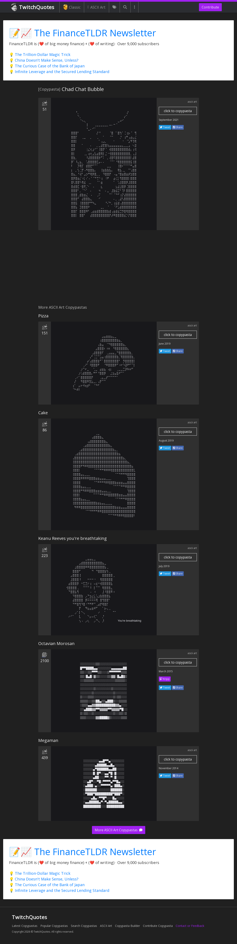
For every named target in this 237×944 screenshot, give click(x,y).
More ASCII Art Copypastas (118, 830)
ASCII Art (96, 7)
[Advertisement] (118, 269)
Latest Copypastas (24, 926)
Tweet (165, 127)
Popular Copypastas (54, 926)
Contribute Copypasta (158, 926)
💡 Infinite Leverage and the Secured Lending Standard (59, 71)
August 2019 (166, 440)
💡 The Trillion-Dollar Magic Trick (39, 54)
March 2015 (166, 671)
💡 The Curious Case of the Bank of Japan (47, 65)
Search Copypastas (84, 926)
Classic (72, 7)
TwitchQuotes (33, 7)
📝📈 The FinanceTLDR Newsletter (82, 33)
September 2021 (169, 120)
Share (178, 127)
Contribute (210, 7)
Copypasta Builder (127, 926)
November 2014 (168, 768)
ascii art (192, 101)
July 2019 (164, 566)
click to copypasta (178, 111)
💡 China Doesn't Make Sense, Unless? (43, 60)
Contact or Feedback (190, 926)
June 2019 (164, 343)
